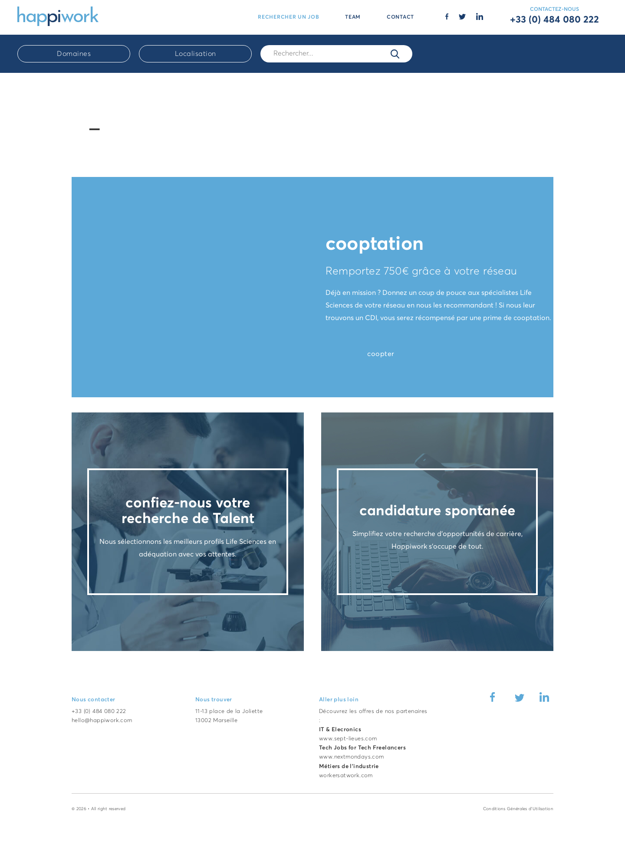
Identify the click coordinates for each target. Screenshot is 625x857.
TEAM (353, 17)
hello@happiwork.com (102, 720)
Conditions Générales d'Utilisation (518, 809)
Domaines (74, 53)
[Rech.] (336, 53)
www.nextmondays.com (351, 757)
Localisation (195, 53)
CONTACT (400, 17)
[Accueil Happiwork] (58, 15)
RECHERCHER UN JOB (288, 17)
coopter (381, 353)
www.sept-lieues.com (348, 739)
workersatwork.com (346, 775)
